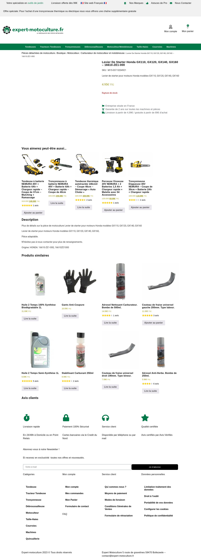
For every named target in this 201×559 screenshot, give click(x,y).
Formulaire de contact (77, 506)
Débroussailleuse (35, 506)
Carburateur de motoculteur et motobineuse (103, 53)
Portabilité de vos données (158, 502)
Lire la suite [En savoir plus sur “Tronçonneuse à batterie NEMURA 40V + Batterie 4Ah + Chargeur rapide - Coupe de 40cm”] (57, 203)
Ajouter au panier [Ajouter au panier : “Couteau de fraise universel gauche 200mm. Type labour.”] (153, 323)
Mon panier (188, 31)
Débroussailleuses (94, 47)
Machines (171, 47)
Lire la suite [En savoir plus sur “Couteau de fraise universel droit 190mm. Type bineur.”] (110, 387)
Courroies (157, 47)
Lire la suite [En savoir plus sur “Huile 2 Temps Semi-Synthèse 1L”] (30, 388)
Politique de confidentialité (158, 515)
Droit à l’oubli (151, 496)
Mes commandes (74, 493)
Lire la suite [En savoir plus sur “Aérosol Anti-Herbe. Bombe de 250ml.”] (150, 391)
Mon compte (170, 31)
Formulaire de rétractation (119, 515)
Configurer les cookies (156, 509)
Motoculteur (73, 53)
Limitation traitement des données (157, 488)
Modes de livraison (115, 500)
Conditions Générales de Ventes (118, 507)
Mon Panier (71, 500)
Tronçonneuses (72, 47)
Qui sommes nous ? (115, 487)
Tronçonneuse (33, 500)
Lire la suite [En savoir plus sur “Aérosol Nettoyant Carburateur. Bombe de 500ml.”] (110, 323)
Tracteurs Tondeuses (50, 47)
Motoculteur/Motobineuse (120, 47)
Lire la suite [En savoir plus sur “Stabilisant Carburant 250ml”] (70, 388)
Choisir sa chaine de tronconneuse (81, 525)
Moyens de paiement (116, 493)
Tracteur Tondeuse (36, 493)
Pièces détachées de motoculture (38, 53)
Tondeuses (30, 47)
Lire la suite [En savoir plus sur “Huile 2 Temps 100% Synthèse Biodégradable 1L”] (30, 318)
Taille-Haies (142, 47)
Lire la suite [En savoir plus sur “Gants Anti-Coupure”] (70, 316)
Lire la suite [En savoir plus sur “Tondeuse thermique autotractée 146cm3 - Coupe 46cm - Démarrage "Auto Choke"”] (83, 207)
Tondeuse (31, 487)
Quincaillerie (32, 539)
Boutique (61, 53)
